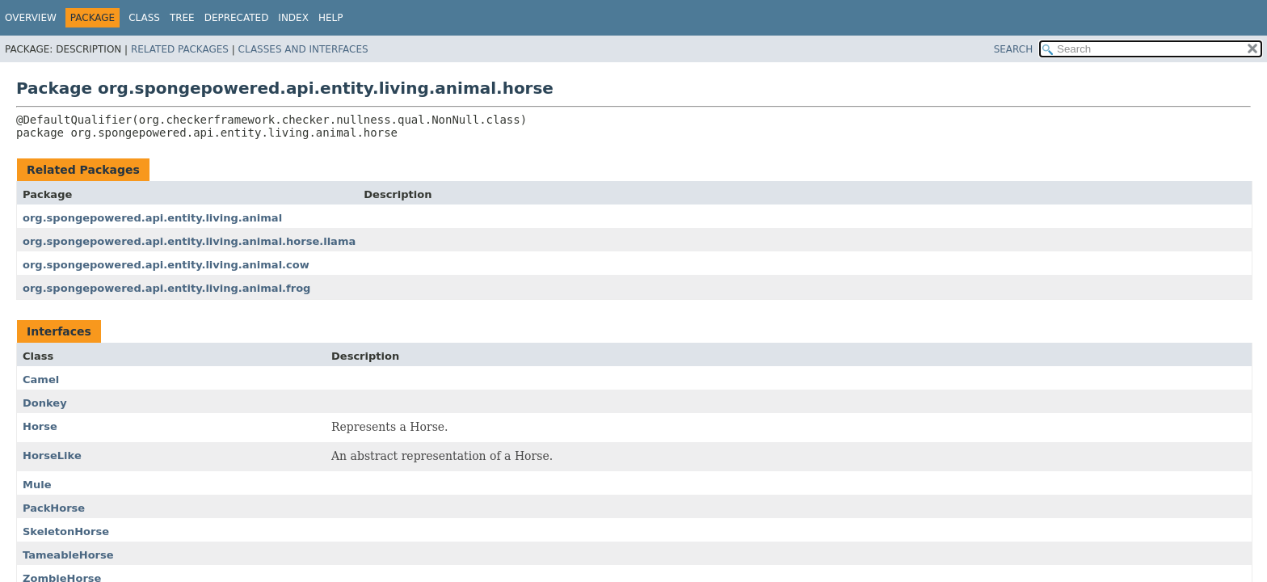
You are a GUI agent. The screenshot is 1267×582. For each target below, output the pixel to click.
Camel (41, 379)
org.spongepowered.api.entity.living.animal (152, 218)
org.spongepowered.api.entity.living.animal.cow (166, 265)
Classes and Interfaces (303, 49)
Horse (40, 426)
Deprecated (236, 17)
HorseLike (52, 455)
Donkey (45, 403)
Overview (31, 17)
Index (293, 17)
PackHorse (54, 508)
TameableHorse (68, 555)
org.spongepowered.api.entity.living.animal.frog (166, 288)
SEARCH (1013, 49)
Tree (182, 17)
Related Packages (180, 49)
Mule (37, 485)
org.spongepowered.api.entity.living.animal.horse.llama (189, 241)
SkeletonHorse (66, 531)
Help (330, 17)
